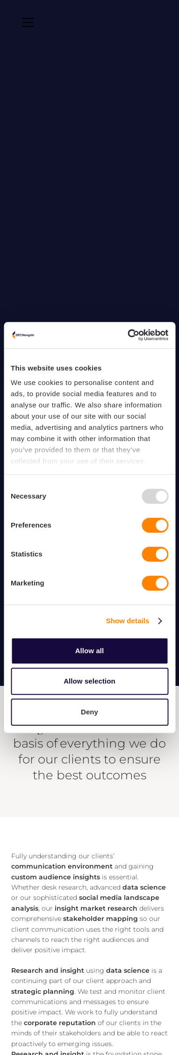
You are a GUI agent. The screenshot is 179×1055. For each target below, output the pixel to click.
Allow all (89, 651)
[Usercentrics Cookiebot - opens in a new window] (128, 335)
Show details (128, 621)
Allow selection (89, 681)
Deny (89, 712)
